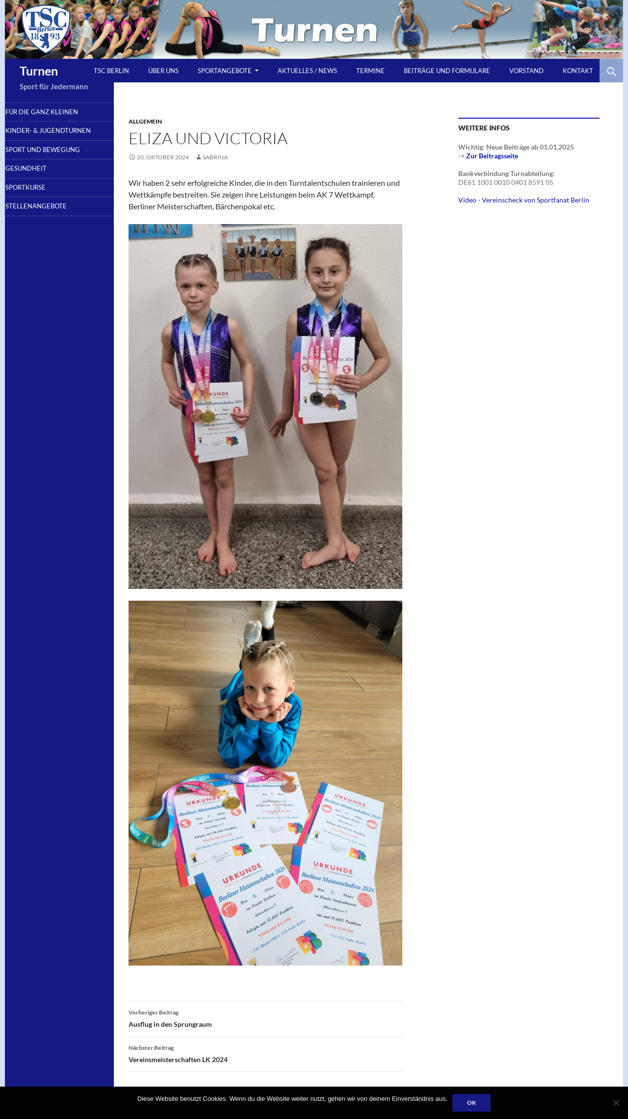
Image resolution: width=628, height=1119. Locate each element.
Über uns (163, 71)
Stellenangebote (50, 221)
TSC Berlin (111, 71)
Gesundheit (40, 181)
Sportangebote (225, 71)
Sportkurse (40, 201)
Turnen (39, 70)
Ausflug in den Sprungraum (265, 1017)
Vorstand (526, 71)
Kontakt (578, 71)
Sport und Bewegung (57, 161)
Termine (370, 71)
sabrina (215, 157)
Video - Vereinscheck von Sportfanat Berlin (523, 200)
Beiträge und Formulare (447, 71)
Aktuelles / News (307, 71)
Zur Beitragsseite (492, 156)
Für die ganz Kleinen (56, 112)
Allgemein (145, 121)
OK (471, 1102)
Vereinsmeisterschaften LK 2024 (265, 1053)
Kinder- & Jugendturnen (45, 137)
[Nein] (616, 1103)
